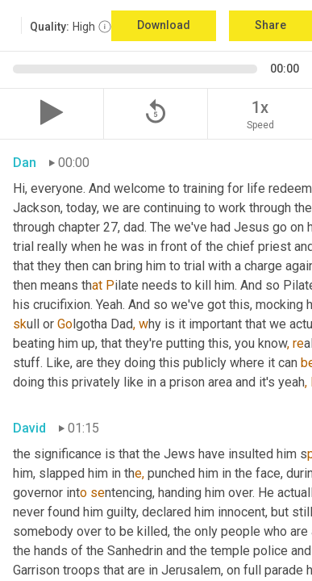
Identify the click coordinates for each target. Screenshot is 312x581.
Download (163, 25)
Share (270, 25)
